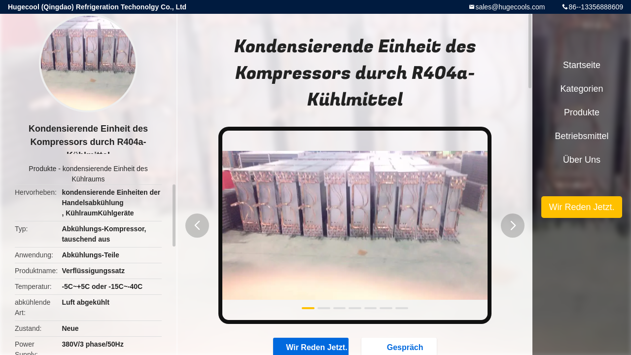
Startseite (581, 65)
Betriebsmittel (581, 136)
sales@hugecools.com (510, 7)
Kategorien (581, 89)
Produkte (42, 169)
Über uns (581, 160)
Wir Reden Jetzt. (581, 207)
